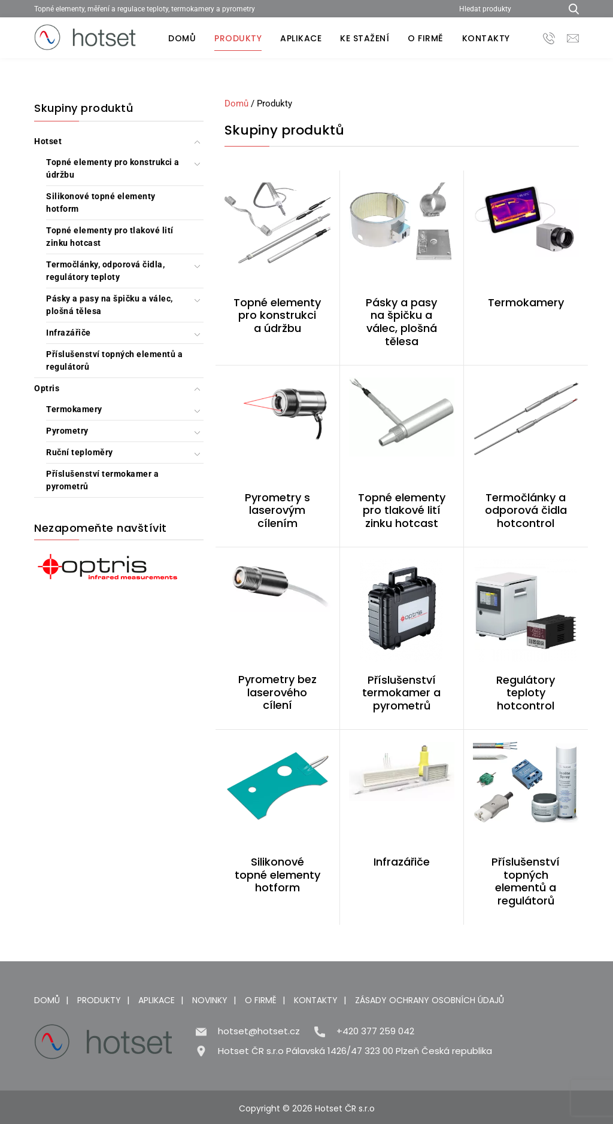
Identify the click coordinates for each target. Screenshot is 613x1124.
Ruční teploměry (79, 452)
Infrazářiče (68, 332)
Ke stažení (364, 38)
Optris (46, 388)
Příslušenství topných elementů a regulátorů (114, 360)
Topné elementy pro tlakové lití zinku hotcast (110, 237)
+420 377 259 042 (375, 1031)
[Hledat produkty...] (569, 8)
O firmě (426, 38)
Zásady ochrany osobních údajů (429, 1000)
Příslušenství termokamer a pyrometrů (102, 480)
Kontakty (486, 38)
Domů (182, 38)
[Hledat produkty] (505, 8)
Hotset (48, 141)
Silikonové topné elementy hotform (101, 202)
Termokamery (74, 409)
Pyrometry (67, 430)
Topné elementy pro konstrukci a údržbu (113, 168)
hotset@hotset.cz (259, 1031)
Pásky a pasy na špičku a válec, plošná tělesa (109, 305)
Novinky (209, 1000)
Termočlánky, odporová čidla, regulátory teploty (105, 271)
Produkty (238, 38)
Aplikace (300, 38)
